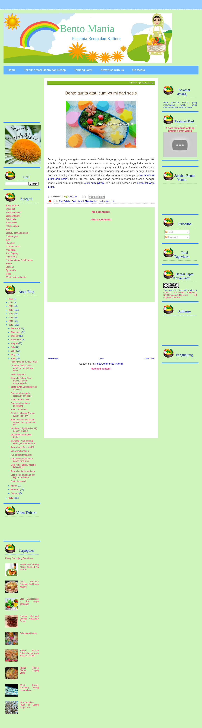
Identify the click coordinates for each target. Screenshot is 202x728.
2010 (11, 498)
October (15, 336)
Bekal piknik (11, 222)
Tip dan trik (11, 270)
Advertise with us (112, 69)
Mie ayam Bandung (20, 451)
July (13, 347)
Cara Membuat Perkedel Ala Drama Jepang (29, 584)
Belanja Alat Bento (28, 633)
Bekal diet (10, 209)
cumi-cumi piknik (94, 182)
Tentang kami (83, 69)
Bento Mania (87, 28)
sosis (112, 201)
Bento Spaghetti (18, 374)
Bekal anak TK (12, 205)
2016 (11, 306)
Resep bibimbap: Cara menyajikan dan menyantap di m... (21, 380)
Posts (169, 232)
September (16, 339)
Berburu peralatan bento (17, 233)
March (14, 486)
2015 (11, 310)
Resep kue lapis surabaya (23, 471)
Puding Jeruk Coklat (20, 399)
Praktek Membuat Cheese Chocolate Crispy (29, 618)
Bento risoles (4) (18, 481)
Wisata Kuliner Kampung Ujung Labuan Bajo (29, 687)
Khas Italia (10, 250)
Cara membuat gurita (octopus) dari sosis (21, 394)
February (15, 489)
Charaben (89, 201)
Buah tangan (12, 236)
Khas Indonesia (13, 246)
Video (8, 274)
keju (96, 201)
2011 (11, 325)
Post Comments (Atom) (109, 363)
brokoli (81, 201)
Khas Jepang (12, 253)
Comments (171, 237)
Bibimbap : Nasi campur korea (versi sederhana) (23, 442)
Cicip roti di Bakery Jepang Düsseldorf (23, 466)
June (13, 351)
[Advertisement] (101, 329)
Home (11, 69)
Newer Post (53, 359)
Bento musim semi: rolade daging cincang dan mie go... (23, 422)
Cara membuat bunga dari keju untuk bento (23, 476)
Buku (8, 240)
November (16, 332)
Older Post (149, 359)
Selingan (10, 267)
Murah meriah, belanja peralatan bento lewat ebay (22, 368)
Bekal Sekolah (65, 201)
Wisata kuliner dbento (16, 277)
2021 (11, 299)
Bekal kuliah (11, 219)
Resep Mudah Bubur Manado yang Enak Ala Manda (29, 653)
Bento (74, 201)
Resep (9, 263)
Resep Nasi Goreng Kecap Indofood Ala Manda (29, 567)
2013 (11, 317)
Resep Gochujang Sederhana (19, 558)
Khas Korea (11, 257)
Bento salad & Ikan (19, 409)
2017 (11, 302)
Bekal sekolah (12, 226)
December (16, 328)
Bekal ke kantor (13, 216)
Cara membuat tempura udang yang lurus (22, 459)
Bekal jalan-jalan (13, 212)
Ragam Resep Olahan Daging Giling (29, 670)
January (15, 493)
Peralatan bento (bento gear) (19, 260)
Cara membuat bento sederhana (20, 404)
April (13, 358)
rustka (106, 201)
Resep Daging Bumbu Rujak (24, 362)
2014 (11, 313)
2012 (11, 321)
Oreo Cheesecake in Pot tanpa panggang (29, 601)
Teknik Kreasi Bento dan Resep (45, 69)
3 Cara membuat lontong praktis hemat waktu (180, 129)
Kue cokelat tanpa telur (21, 455)
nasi (101, 201)
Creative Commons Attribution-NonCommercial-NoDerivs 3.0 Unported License (180, 295)
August (14, 343)
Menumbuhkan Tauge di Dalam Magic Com (29, 705)
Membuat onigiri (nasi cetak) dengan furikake (24, 429)
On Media (138, 69)
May (13, 354)
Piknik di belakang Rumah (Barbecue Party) (23, 414)
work (171, 290)
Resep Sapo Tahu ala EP (22, 447)
